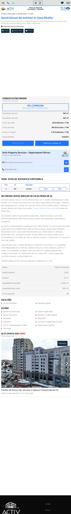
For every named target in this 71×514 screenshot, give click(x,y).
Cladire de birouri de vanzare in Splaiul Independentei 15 (29, 390)
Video (29, 30)
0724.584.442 (8, 2)
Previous (4, 363)
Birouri (48, 510)
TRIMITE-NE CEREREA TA (52, 143)
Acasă (3, 14)
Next (67, 363)
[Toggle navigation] (68, 3)
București (12, 14)
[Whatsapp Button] (13, 3)
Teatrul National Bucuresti (44, 208)
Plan (60, 189)
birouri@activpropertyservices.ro (3, 2)
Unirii (31, 14)
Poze (46, 189)
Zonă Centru (22, 14)
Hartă (5, 30)
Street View (17, 30)
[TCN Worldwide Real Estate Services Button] (65, 8)
